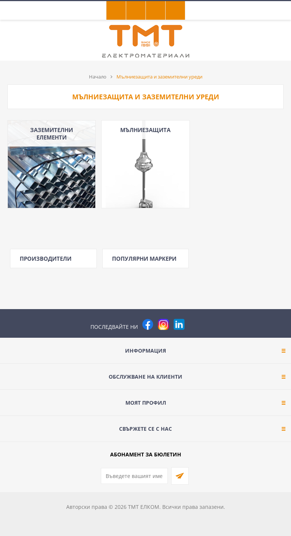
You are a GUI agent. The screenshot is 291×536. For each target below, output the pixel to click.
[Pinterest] (195, 324)
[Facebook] (148, 324)
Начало (97, 76)
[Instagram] (163, 324)
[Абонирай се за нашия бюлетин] (134, 476)
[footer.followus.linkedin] (179, 324)
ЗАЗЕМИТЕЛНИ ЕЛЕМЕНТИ (51, 133)
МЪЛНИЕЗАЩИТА (145, 130)
